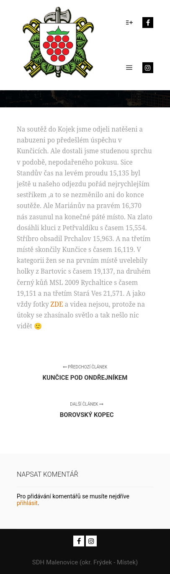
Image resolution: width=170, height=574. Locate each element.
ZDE (57, 304)
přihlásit (27, 503)
